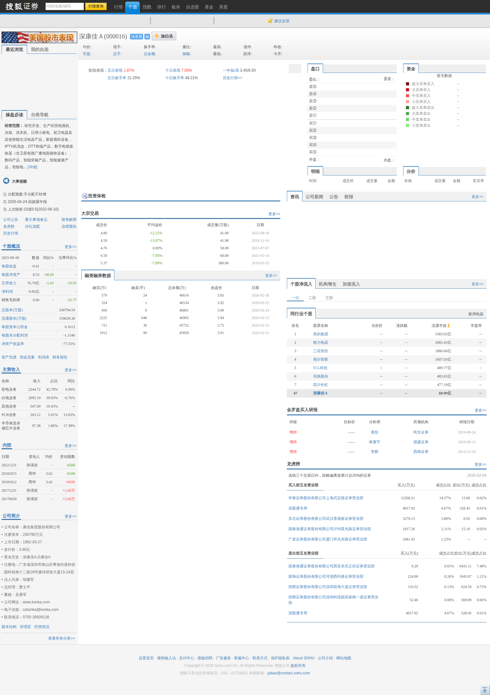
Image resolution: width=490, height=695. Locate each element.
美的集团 (320, 334)
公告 (333, 196)
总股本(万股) (12, 310)
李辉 (374, 451)
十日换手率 (174, 78)
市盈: (87, 54)
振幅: (186, 54)
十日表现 (172, 70)
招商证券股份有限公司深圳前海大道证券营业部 (327, 587)
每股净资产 (11, 274)
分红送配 (32, 226)
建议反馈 (281, 21)
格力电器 (320, 342)
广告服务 (223, 658)
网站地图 (343, 658)
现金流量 (27, 357)
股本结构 (9, 627)
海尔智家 (320, 359)
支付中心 (186, 658)
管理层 (25, 627)
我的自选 (39, 49)
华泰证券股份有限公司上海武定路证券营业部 (325, 498)
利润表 (43, 357)
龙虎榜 (8, 226)
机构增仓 (327, 284)
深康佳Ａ (91, 36)
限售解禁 (69, 219)
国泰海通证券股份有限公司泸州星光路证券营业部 (329, 529)
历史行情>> (232, 78)
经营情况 (41, 627)
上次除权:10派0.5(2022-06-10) (33, 209)
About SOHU (303, 658)
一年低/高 (231, 70)
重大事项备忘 (36, 219)
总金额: (150, 54)
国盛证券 (420, 442)
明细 (315, 171)
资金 (411, 68)
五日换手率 (117, 78)
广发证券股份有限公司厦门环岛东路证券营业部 (327, 539)
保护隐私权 (280, 658)
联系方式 (260, 658)
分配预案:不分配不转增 (27, 194)
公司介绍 (325, 658)
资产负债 (9, 357)
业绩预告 (69, 226)
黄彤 (374, 432)
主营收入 (9, 283)
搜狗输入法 (166, 658)
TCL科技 (320, 368)
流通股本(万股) (14, 318)
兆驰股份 (320, 376)
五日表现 (115, 70)
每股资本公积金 (15, 327)
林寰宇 (374, 442)
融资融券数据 (98, 275)
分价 (411, 171)
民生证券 (420, 432)
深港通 (136, 36)
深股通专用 (297, 508)
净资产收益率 (13, 344)
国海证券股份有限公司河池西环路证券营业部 (325, 576)
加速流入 (351, 284)
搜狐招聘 (205, 658)
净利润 (7, 291)
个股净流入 (301, 284)
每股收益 (9, 266)
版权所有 (298, 665)
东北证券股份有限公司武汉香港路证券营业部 (325, 518)
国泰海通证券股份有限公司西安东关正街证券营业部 (331, 566)
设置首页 (146, 658)
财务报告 (60, 357)
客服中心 (241, 658)
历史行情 (10, 233)
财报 (348, 196)
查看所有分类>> (61, 638)
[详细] (32, 167)
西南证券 (420, 451)
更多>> (71, 247)
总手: (117, 54)
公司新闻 (314, 196)
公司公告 (10, 219)
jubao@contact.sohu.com (289, 673)
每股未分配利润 (15, 335)
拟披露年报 (37, 202)
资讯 (294, 196)
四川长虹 (320, 385)
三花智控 (320, 351)
